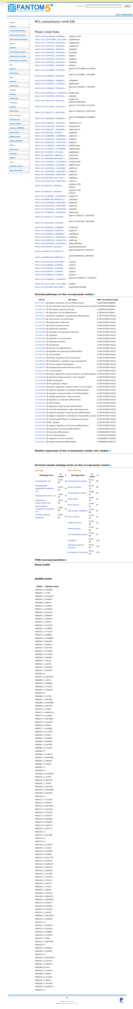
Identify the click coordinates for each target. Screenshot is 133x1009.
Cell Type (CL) (15, 119)
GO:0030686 (40, 380)
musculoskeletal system (78, 534)
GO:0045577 (40, 313)
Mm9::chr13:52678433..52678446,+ (50, 52)
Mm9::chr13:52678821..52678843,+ (50, 65)
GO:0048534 (40, 361)
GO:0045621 (40, 316)
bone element (73, 517)
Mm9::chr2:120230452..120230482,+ (51, 171)
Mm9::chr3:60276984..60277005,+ (50, 178)
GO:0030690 (40, 384)
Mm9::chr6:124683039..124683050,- (50, 203)
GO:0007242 (40, 309)
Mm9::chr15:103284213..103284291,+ (51, 93)
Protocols (13, 153)
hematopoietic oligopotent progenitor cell (44, 488)
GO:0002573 (40, 442)
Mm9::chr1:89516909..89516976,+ (50, 158)
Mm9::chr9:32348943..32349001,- (49, 265)
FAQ (67, 997)
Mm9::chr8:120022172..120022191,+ (51, 237)
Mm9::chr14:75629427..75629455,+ (50, 88)
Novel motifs (14, 132)
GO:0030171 (40, 397)
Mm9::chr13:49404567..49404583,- (50, 49)
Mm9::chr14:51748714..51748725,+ (50, 84)
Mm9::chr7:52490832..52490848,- (49, 227)
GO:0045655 (40, 429)
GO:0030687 (40, 409)
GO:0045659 (40, 390)
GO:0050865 (40, 338)
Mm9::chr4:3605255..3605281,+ (49, 192)
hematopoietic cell (43, 481)
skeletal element (75, 523)
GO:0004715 (40, 306)
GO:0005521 (40, 403)
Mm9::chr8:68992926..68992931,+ (50, 257)
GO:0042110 (40, 371)
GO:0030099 (40, 348)
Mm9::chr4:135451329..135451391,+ (51, 181)
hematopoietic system (77, 493)
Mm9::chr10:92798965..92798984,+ (50, 36)
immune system (74, 487)
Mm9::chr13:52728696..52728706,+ (50, 70)
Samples (13, 26)
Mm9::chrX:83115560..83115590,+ (50, 287)
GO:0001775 (40, 354)
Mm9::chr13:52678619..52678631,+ (50, 59)
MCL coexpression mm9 (124, 15)
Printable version (16, 166)
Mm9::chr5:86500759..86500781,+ (50, 199)
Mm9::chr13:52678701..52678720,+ (50, 62)
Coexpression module (18, 35)
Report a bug (61, 1003)
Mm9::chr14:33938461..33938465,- (50, 76)
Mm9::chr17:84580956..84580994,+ (50, 118)
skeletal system (74, 529)
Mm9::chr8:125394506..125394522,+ (51, 243)
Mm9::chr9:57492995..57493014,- (49, 275)
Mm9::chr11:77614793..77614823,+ (50, 43)
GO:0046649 (40, 329)
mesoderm (72, 540)
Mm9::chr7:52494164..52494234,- (49, 231)
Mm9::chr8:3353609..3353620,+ (49, 247)
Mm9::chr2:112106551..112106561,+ (51, 162)
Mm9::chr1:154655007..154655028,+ (51, 142)
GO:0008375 (40, 367)
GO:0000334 (40, 419)
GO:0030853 (40, 413)
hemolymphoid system (77, 481)
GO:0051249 (40, 332)
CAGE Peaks (14, 73)
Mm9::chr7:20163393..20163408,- (49, 223)
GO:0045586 (40, 393)
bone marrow (73, 505)
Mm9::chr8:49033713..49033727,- (49, 251)
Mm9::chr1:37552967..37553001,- (49, 152)
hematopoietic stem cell (45, 496)
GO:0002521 (40, 432)
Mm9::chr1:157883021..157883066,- (50, 149)
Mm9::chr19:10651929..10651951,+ (50, 126)
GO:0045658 (40, 400)
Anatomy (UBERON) (17, 128)
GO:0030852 (40, 406)
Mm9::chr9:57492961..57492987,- (49, 271)
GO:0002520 (40, 364)
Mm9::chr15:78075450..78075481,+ (50, 96)
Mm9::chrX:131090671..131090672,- (51, 279)
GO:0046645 (40, 387)
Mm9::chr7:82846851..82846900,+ (50, 234)
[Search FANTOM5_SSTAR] (104, 6)
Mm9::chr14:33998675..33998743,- (50, 81)
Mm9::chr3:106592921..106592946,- (50, 175)
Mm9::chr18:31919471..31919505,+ (50, 123)
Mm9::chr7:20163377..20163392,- (49, 217)
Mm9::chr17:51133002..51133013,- (50, 107)
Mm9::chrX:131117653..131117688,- (51, 284)
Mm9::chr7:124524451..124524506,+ (51, 209)
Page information (16, 170)
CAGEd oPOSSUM (16, 141)
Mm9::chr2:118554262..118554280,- (50, 168)
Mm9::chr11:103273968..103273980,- (51, 40)
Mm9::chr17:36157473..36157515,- (50, 101)
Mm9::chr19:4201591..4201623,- (49, 133)
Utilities (12, 158)
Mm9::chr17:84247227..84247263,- (50, 112)
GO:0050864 (40, 438)
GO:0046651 (40, 322)
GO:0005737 (40, 335)
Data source (14, 149)
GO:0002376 (40, 325)
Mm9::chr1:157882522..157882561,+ (51, 146)
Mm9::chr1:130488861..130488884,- (50, 136)
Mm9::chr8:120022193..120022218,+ (51, 240)
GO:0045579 (40, 303)
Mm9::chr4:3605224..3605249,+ (49, 186)
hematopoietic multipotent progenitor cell (45, 509)
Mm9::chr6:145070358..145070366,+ (51, 206)
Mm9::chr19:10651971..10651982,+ (50, 129)
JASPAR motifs (15, 136)
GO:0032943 (40, 319)
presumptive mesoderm (78, 552)
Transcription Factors (17, 30)
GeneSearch (80, 6)
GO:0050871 (40, 358)
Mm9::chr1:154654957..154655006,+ (51, 139)
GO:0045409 (40, 416)
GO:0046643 (40, 377)
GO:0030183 (40, 435)
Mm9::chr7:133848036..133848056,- (50, 212)
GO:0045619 (40, 351)
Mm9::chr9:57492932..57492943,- (49, 268)
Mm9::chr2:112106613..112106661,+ (51, 165)
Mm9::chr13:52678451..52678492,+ (50, 56)
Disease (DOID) (15, 123)
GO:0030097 (40, 345)
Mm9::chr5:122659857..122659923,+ (51, 196)
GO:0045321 (40, 342)
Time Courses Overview (18, 39)
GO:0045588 (40, 374)
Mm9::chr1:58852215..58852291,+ (50, 155)
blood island (73, 499)
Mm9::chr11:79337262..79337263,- (50, 46)
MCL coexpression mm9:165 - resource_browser (28, 6)
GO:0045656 (40, 426)
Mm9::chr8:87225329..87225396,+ (50, 262)
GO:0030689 (40, 422)
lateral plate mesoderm (77, 511)
